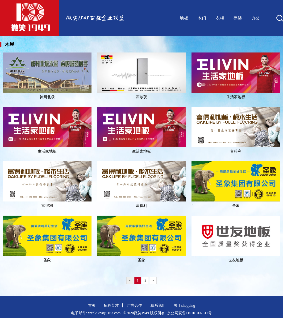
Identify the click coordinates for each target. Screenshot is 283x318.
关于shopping (184, 305)
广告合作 (134, 305)
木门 (202, 18)
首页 (92, 305)
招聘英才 (111, 305)
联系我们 (158, 305)
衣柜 (220, 18)
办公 (255, 18)
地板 (184, 18)
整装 (237, 18)
